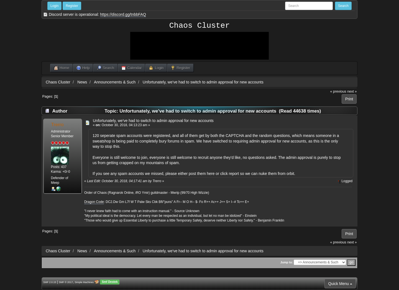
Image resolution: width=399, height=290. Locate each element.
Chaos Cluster (199, 26)
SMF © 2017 (66, 282)
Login (54, 6)
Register (72, 6)
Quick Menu (340, 283)
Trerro (57, 124)
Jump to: (286, 262)
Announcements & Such (114, 82)
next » (352, 91)
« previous (338, 91)
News (82, 82)
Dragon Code (94, 202)
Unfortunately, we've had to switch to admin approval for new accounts (203, 82)
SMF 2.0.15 (49, 282)
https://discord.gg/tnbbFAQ (123, 14)
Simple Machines (84, 282)
